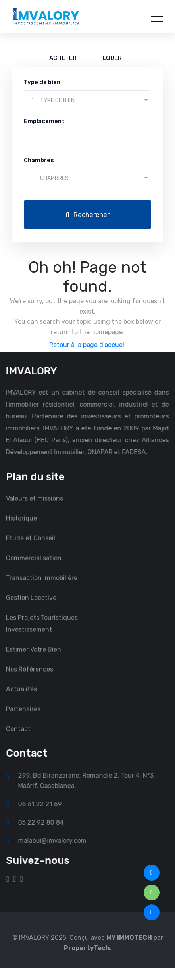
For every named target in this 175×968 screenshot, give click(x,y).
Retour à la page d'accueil (87, 344)
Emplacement (44, 121)
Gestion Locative (31, 605)
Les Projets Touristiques (42, 625)
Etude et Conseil (30, 546)
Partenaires (23, 716)
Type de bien (42, 82)
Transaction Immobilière (41, 585)
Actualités (21, 697)
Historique (21, 526)
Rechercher (87, 215)
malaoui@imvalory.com (60, 840)
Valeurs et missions (34, 506)
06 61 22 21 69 (47, 804)
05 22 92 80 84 (48, 822)
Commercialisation (34, 565)
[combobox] (87, 100)
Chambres (39, 160)
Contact (18, 736)
